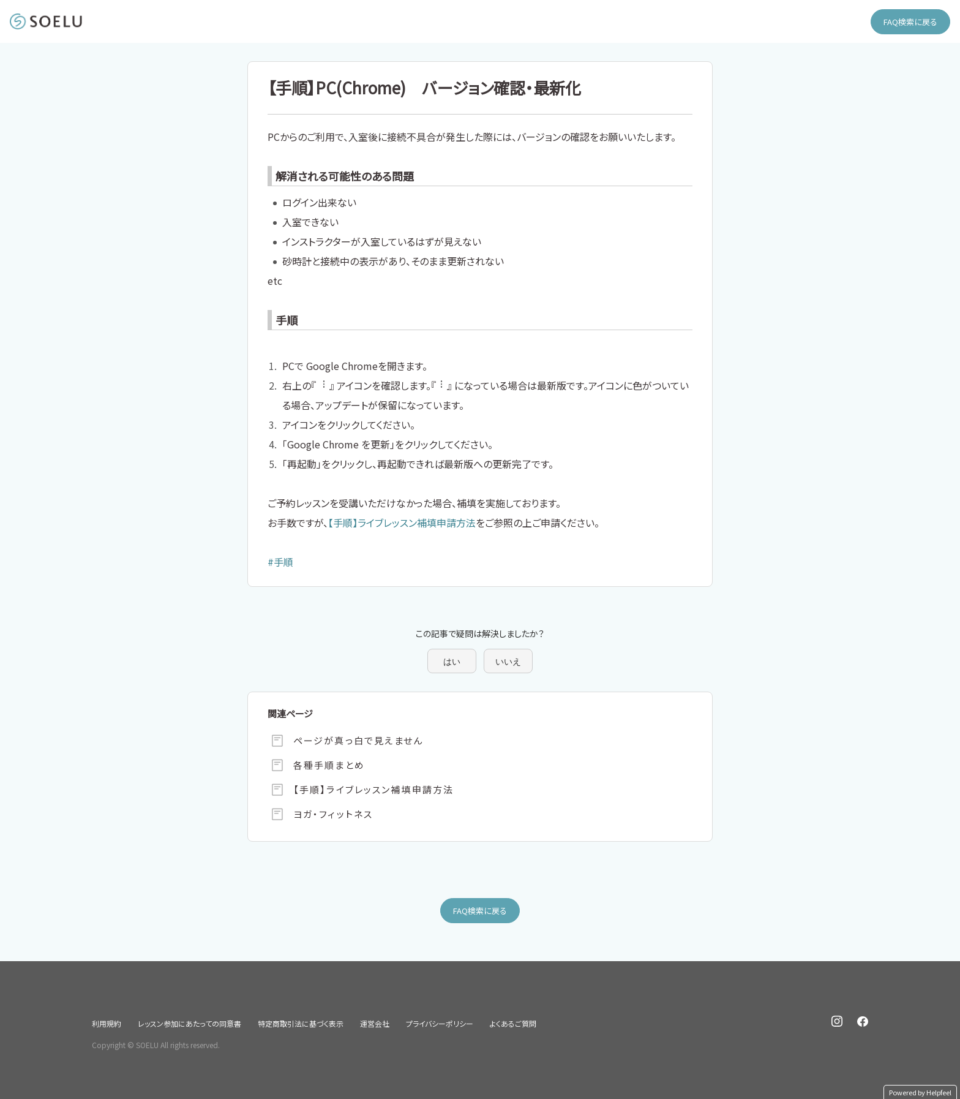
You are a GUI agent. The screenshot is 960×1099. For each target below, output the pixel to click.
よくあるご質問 (513, 1023)
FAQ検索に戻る (910, 22)
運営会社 (374, 1023)
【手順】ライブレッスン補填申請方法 (402, 522)
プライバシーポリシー (439, 1023)
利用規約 (106, 1023)
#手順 (280, 561)
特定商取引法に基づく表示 (300, 1023)
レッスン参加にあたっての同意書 (189, 1023)
